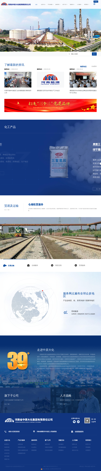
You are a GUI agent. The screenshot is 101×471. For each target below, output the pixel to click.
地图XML (92, 466)
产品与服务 (21, 440)
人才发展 (74, 447)
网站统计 (82, 466)
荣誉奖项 (6, 450)
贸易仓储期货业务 (23, 450)
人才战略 (75, 440)
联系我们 (88, 440)
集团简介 (6, 444)
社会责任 (94, 66)
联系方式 (88, 444)
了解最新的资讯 (14, 64)
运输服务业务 (21, 453)
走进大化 (7, 440)
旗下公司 (48, 440)
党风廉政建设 (62, 447)
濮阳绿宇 (47, 444)
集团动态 (83, 66)
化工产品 (10, 127)
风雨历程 (6, 447)
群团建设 (61, 450)
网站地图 (87, 466)
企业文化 (6, 453)
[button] (5, 49)
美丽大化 (6, 459)
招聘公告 (74, 444)
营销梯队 (88, 447)
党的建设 (61, 444)
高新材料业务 (21, 447)
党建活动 (61, 440)
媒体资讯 (34, 440)
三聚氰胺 (8, 144)
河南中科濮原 (48, 447)
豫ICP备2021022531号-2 (50, 466)
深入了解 (9, 173)
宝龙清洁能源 (48, 450)
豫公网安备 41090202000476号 (51, 469)
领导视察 (6, 456)
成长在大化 (75, 450)
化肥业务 (20, 444)
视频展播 (33, 450)
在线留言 (88, 450)
